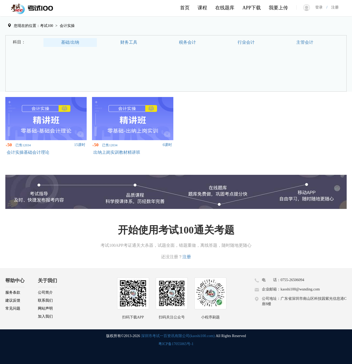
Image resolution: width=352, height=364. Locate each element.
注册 (333, 7)
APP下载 (251, 7)
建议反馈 (12, 300)
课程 (202, 7)
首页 (185, 7)
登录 (320, 7)
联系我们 (45, 300)
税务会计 (187, 42)
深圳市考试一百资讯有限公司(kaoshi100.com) (178, 336)
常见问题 (12, 308)
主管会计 (304, 42)
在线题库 (224, 7)
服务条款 (12, 292)
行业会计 (246, 42)
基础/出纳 (70, 42)
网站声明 (45, 308)
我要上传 (278, 7)
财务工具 (128, 42)
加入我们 (45, 316)
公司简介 (45, 292)
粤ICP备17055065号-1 (175, 344)
